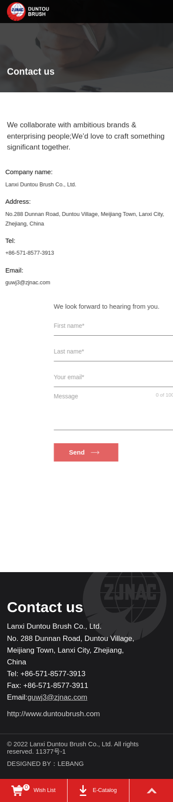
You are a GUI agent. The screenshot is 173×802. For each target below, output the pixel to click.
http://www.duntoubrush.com (53, 714)
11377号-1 (52, 751)
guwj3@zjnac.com (22, 283)
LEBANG (71, 763)
